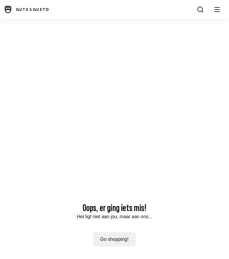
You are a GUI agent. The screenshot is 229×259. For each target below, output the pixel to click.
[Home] (26, 9)
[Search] (200, 9)
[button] (217, 9)
